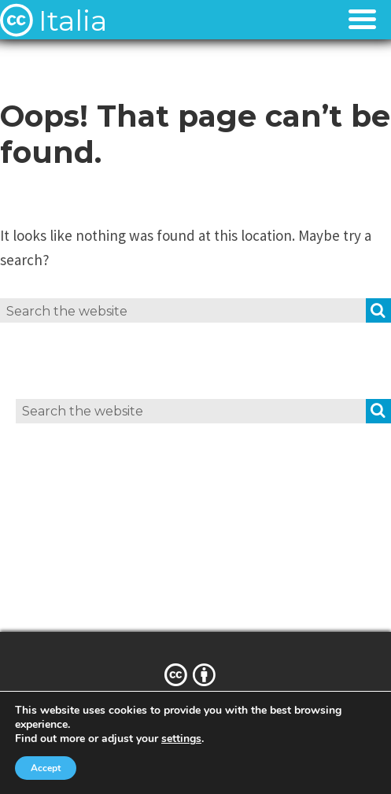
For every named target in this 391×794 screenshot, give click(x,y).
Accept (46, 768)
